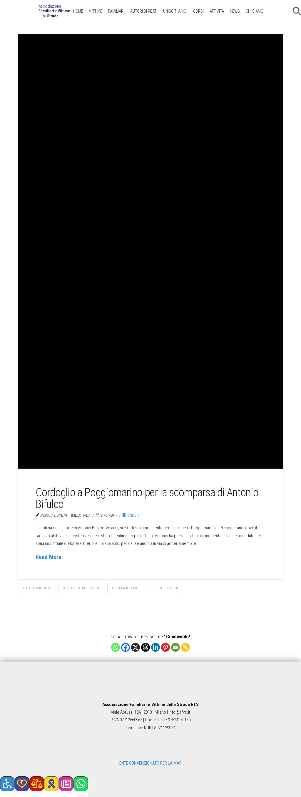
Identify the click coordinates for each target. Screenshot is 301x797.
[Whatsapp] (115, 647)
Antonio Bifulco (37, 588)
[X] (135, 647)
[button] (7, 783)
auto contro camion (81, 588)
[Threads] (145, 647)
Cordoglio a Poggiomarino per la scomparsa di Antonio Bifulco (147, 498)
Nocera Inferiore (127, 588)
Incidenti (132, 515)
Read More (48, 557)
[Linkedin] (155, 647)
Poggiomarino (166, 588)
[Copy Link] (185, 647)
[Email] (175, 647)
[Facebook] (125, 647)
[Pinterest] (165, 647)
